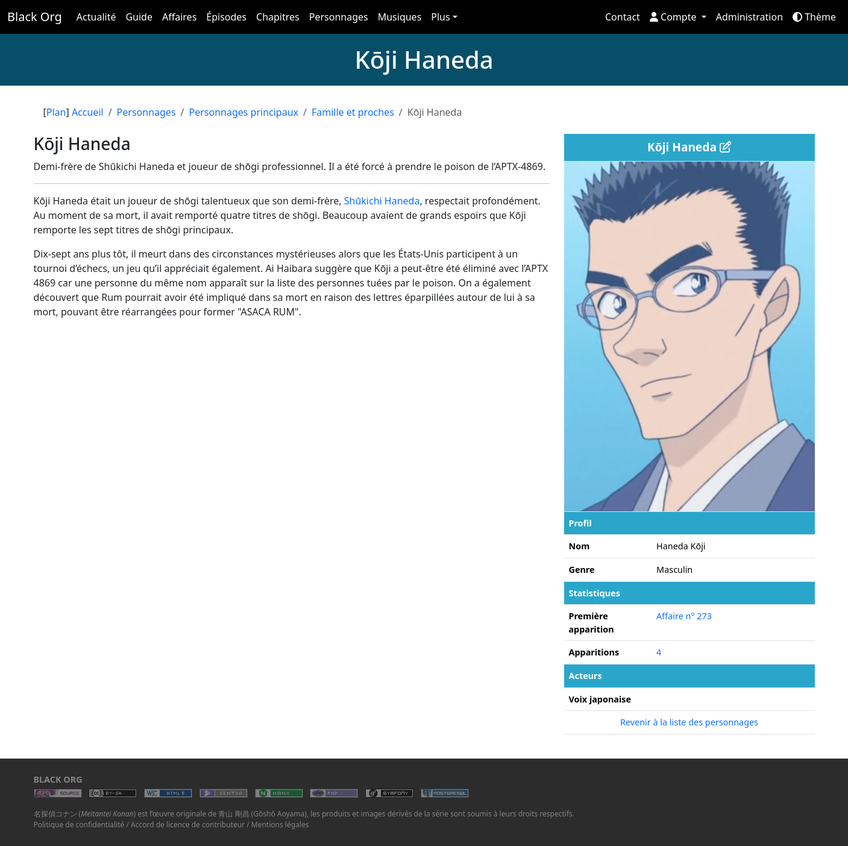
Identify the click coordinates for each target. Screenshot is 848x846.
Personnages (338, 17)
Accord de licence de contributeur (188, 824)
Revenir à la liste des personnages (689, 722)
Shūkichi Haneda (382, 200)
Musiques (400, 17)
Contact (622, 17)
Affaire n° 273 (684, 616)
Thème (814, 17)
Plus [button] (440, 17)
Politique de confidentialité (79, 824)
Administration (749, 17)
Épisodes (226, 17)
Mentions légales (280, 824)
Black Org (34, 16)
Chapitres (278, 17)
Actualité (96, 17)
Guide (138, 17)
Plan (56, 112)
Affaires (179, 17)
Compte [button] (674, 17)
